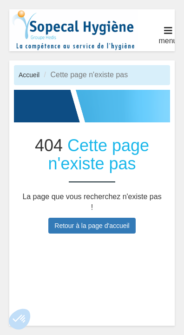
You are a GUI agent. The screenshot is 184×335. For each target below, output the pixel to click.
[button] (19, 319)
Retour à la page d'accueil (91, 225)
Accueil (29, 75)
